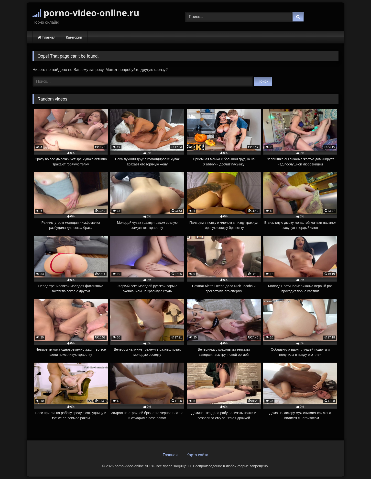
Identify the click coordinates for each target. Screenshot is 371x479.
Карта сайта (197, 455)
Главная (49, 37)
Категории (74, 37)
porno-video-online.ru (86, 13)
